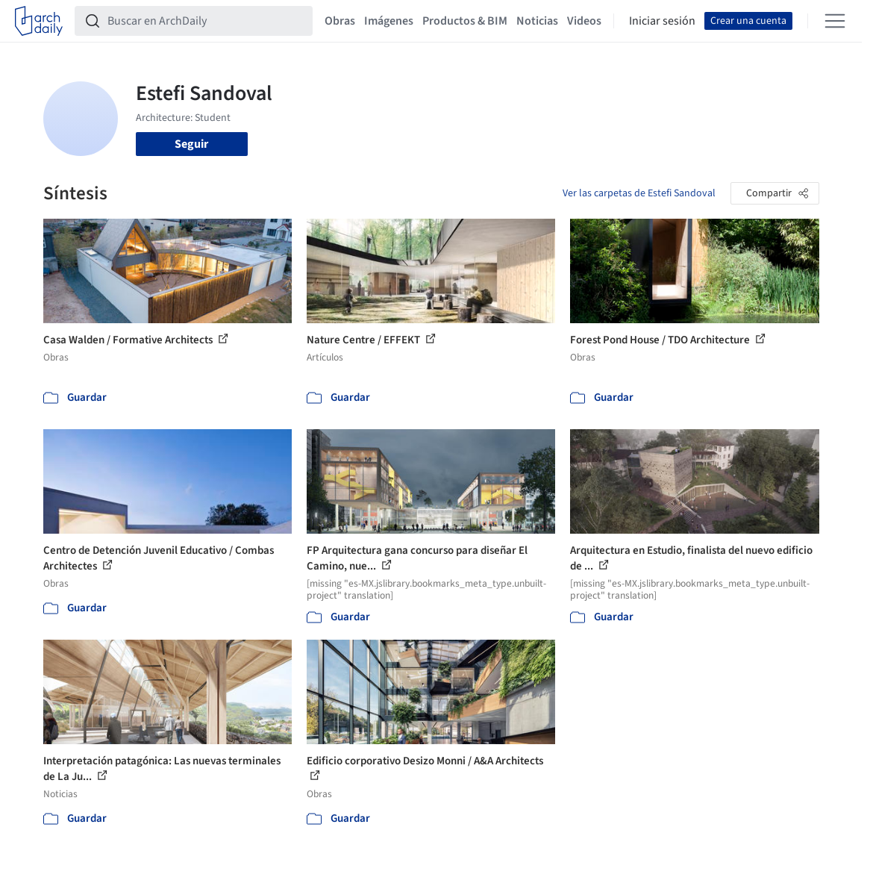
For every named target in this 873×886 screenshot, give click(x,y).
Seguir (191, 144)
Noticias (537, 21)
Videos (584, 21)
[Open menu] (835, 21)
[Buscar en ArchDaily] (205, 21)
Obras (340, 21)
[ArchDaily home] (39, 21)
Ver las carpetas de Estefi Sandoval (639, 193)
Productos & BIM (464, 21)
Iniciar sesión (662, 21)
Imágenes (388, 21)
